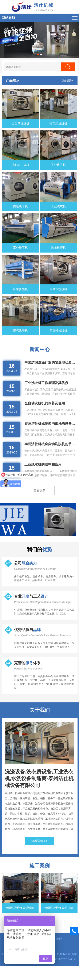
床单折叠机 (20, 289)
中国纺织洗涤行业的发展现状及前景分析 (51, 362)
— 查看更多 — (39, 490)
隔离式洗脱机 (58, 123)
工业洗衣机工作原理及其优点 (46, 383)
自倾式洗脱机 (58, 289)
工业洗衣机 (58, 206)
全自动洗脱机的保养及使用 (44, 403)
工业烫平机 (20, 247)
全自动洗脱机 (20, 123)
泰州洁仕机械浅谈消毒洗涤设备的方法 (51, 423)
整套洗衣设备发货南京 (20, 908)
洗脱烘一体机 (20, 165)
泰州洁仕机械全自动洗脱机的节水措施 (51, 444)
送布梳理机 (58, 247)
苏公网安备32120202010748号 (58, 959)
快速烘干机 (20, 206)
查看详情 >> (39, 841)
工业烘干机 (58, 165)
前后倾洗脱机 (58, 330)
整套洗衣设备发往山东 (59, 908)
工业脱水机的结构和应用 (43, 464)
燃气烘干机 (20, 330)
